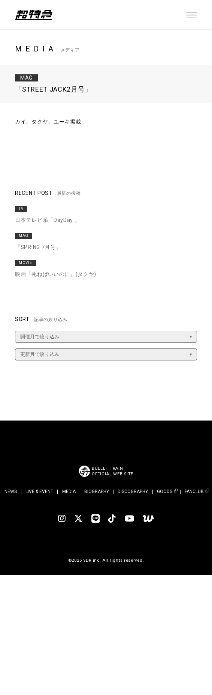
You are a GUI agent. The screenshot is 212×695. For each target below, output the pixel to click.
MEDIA (69, 491)
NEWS (10, 491)
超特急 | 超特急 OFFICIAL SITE (33, 15)
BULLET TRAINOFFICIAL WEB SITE (112, 471)
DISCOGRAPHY (133, 491)
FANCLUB (194, 492)
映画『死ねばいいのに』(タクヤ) (55, 274)
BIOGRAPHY (96, 491)
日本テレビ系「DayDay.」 (47, 220)
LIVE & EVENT (39, 491)
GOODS (164, 492)
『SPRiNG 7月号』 (38, 247)
